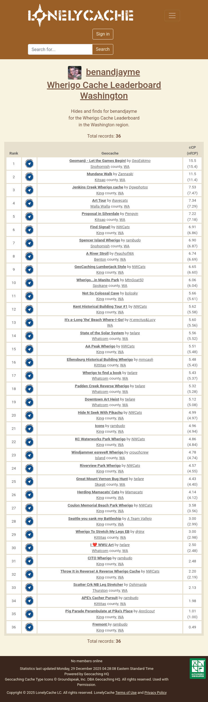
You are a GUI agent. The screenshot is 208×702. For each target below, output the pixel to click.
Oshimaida (138, 584)
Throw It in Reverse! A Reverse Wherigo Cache (100, 571)
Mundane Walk (99, 173)
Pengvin (131, 213)
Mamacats (134, 492)
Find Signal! (100, 227)
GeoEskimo (141, 160)
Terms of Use (126, 692)
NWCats (123, 227)
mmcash (146, 359)
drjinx (139, 531)
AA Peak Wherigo (100, 346)
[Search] (60, 49)
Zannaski (125, 173)
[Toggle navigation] (172, 15)
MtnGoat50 (134, 280)
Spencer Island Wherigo (99, 240)
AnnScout (147, 611)
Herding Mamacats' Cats (98, 492)
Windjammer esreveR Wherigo (98, 452)
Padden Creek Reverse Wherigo (102, 386)
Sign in (103, 34)
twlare (135, 333)
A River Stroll (97, 253)
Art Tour (99, 200)
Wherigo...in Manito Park (97, 280)
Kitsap (100, 179)
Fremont (100, 624)
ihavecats (120, 200)
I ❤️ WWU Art (102, 544)
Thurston (100, 590)
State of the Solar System (102, 333)
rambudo (133, 240)
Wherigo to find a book (102, 372)
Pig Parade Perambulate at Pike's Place (99, 611)
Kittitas (100, 365)
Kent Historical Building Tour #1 (100, 306)
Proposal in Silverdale (100, 213)
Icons (99, 425)
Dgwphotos (138, 187)
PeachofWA (124, 253)
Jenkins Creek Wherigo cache (97, 187)
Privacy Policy (156, 692)
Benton (100, 259)
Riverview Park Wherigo (100, 465)
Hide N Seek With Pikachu (100, 412)
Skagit (100, 484)
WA (127, 166)
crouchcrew (139, 452)
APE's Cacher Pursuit (99, 597)
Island (100, 457)
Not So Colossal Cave (100, 293)
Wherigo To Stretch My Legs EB (102, 531)
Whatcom (100, 338)
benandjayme (104, 72)
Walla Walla (100, 206)
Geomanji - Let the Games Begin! (97, 160)
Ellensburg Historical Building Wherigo (100, 359)
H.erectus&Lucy (143, 319)
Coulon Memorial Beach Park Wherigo (100, 505)
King (100, 193)
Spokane (100, 285)
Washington (104, 95)
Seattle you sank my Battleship (94, 518)
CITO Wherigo (100, 558)
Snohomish (100, 166)
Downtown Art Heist (102, 399)
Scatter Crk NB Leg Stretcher (98, 584)
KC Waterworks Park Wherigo (100, 439)
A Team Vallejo (139, 518)
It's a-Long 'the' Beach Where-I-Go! (94, 319)
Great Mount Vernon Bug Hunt (102, 478)
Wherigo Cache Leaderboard (104, 85)
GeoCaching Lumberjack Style (100, 266)
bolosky (131, 293)
